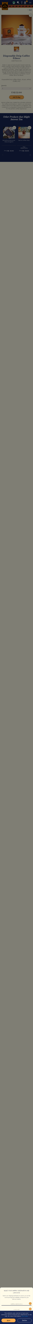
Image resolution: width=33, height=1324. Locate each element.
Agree (8, 1322)
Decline (24, 1322)
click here (25, 1317)
